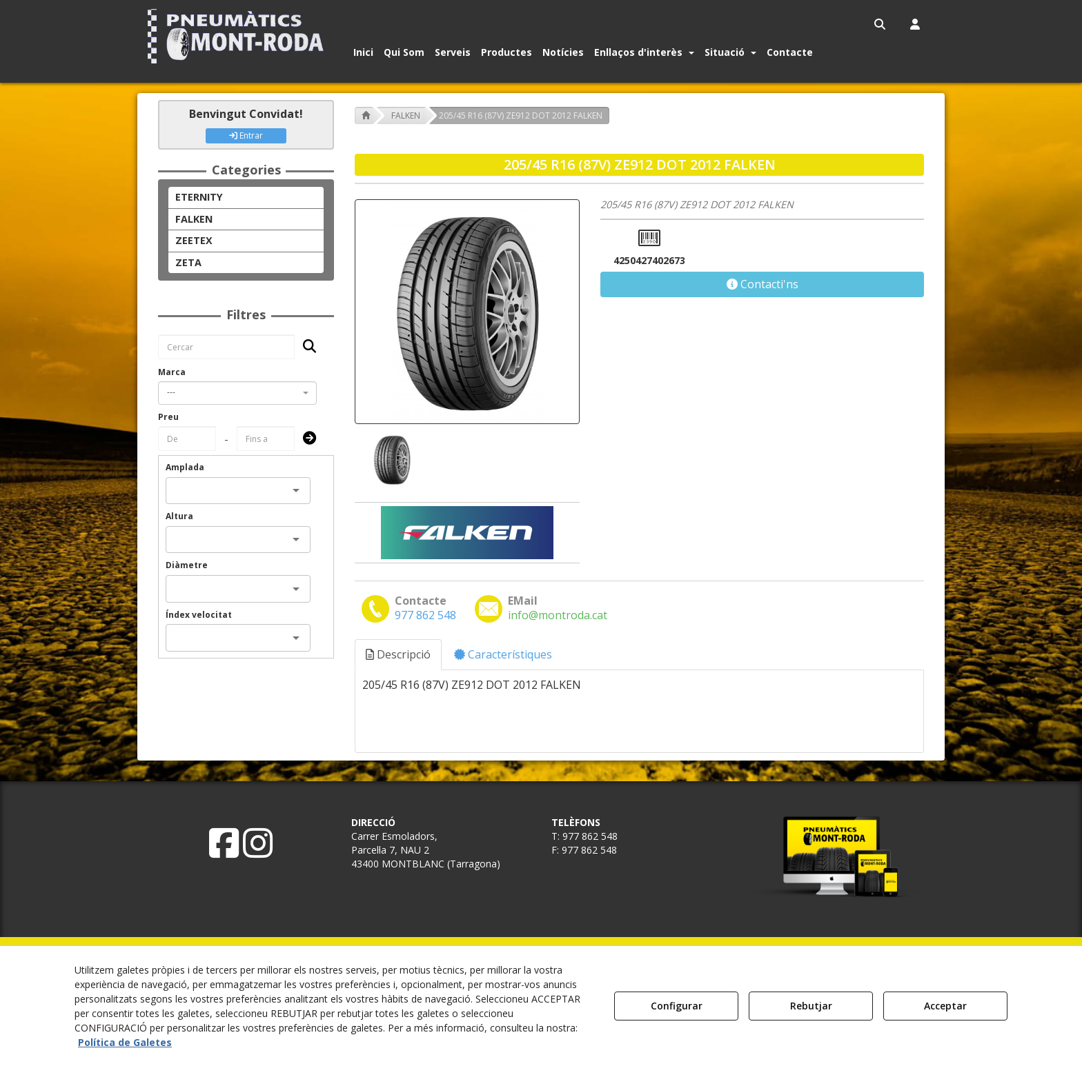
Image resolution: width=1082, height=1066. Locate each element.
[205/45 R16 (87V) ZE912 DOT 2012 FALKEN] (467, 312)
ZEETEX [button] (194, 240)
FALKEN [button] (194, 218)
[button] (238, 36)
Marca (172, 372)
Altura (179, 516)
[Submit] (305, 439)
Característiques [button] (503, 654)
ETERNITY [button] (199, 196)
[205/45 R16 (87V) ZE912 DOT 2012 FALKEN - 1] (390, 459)
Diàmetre (187, 565)
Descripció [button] (398, 654)
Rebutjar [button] (811, 1005)
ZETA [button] (188, 262)
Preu (168, 417)
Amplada (185, 467)
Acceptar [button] (945, 1005)
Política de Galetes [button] (125, 1042)
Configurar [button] (676, 1005)
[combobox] (237, 393)
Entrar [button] (246, 135)
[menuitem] (881, 24)
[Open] (296, 490)
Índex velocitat (199, 615)
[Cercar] (305, 347)
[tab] (399, 654)
